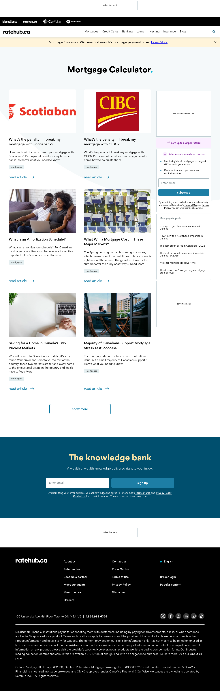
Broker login (168, 577)
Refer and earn (73, 569)
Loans (140, 31)
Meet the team (73, 592)
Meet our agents (74, 584)
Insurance (169, 31)
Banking (127, 31)
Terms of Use (191, 205)
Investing (153, 31)
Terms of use (120, 577)
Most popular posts (184, 218)
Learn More (159, 42)
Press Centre (120, 569)
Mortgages (91, 31)
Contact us (79, 496)
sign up (142, 483)
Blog (183, 31)
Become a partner (75, 577)
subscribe (183, 192)
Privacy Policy (164, 492)
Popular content (170, 584)
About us (70, 561)
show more (80, 409)
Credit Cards (110, 31)
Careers (69, 600)
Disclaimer (119, 592)
